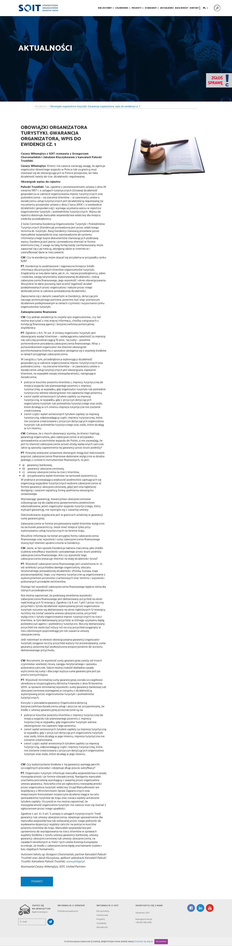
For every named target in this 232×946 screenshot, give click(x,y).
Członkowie (122, 8)
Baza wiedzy (181, 8)
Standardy (152, 8)
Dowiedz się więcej (143, 941)
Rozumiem (161, 941)
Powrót (37, 881)
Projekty (138, 8)
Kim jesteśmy (106, 8)
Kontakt (194, 8)
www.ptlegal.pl (75, 861)
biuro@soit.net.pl (143, 919)
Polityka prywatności (68, 910)
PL (205, 8)
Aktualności (167, 8)
